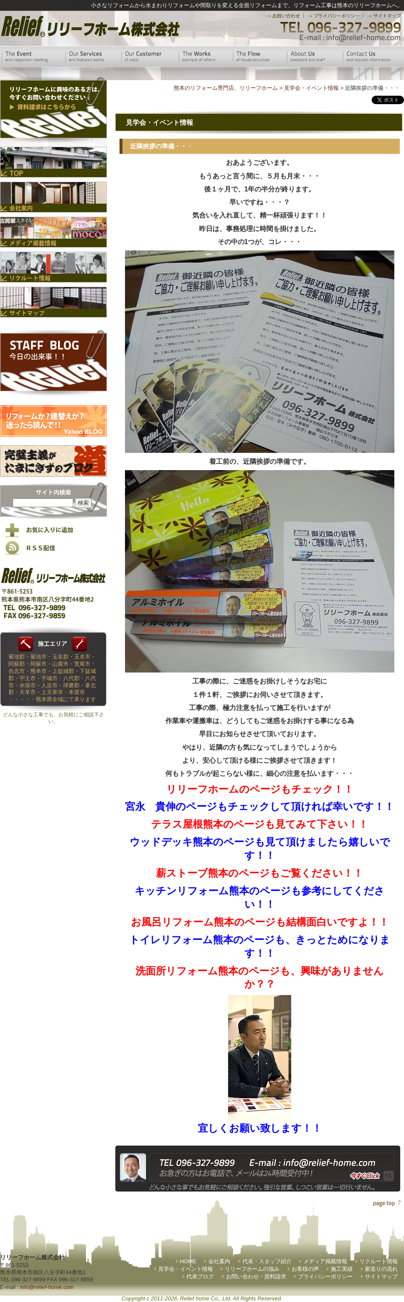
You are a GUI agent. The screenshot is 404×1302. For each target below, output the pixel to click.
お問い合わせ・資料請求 (256, 1276)
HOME (188, 1261)
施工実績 (342, 1269)
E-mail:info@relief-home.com (350, 38)
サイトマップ (381, 1276)
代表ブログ (200, 1276)
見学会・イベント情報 (185, 1269)
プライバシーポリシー (325, 1276)
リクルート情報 (378, 1261)
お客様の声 (305, 1269)
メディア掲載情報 (325, 1261)
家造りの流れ (381, 1269)
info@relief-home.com (47, 1287)
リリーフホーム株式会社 (89, 26)
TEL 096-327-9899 (340, 27)
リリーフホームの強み (252, 1269)
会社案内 (219, 1261)
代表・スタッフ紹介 (267, 1261)
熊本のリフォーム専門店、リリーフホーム (226, 88)
